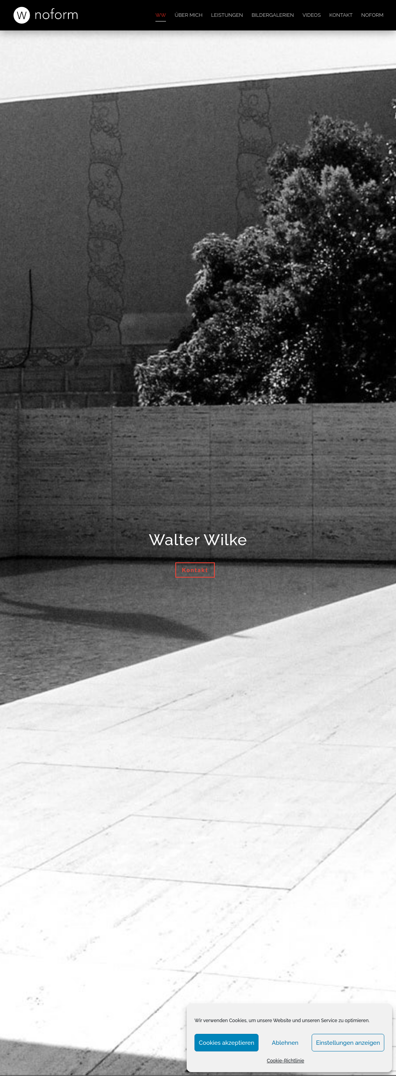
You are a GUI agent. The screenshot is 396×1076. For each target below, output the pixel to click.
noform (372, 15)
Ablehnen (285, 1042)
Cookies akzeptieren (226, 1042)
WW (160, 15)
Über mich (188, 15)
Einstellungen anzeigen (348, 1042)
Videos (312, 15)
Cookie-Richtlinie (285, 1061)
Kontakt (341, 15)
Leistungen (227, 15)
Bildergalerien (273, 15)
